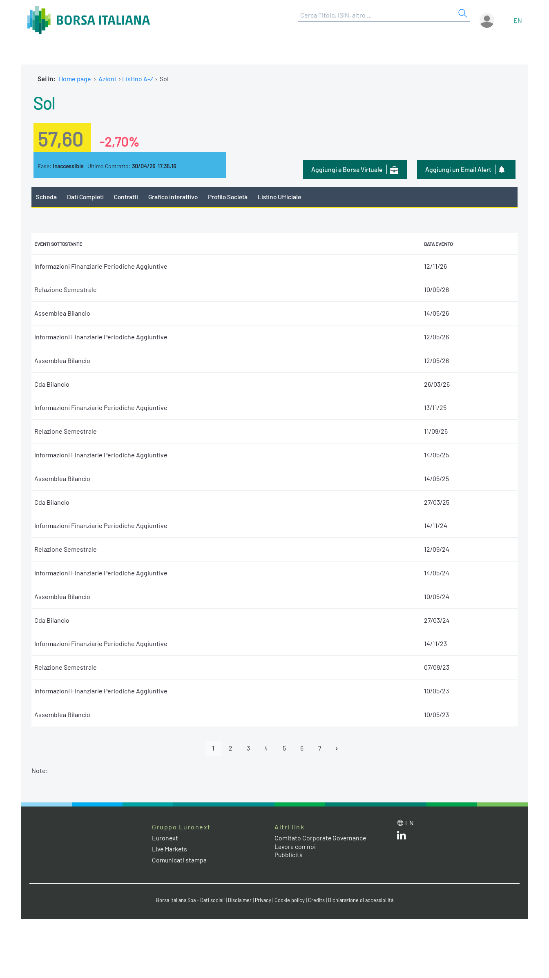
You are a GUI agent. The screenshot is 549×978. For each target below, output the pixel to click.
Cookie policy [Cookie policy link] (291, 900)
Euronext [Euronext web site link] (165, 838)
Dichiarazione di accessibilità (362, 900)
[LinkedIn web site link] (401, 837)
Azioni (107, 78)
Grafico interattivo (175, 197)
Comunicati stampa (179, 860)
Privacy (263, 900)
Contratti (127, 197)
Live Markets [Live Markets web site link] (170, 849)
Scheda (46, 197)
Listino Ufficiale (285, 197)
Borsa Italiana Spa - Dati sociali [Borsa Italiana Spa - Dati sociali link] (188, 900)
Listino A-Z (138, 78)
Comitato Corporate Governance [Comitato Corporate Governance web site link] (321, 838)
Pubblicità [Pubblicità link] (288, 855)
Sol (44, 102)
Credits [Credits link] (317, 900)
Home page (75, 78)
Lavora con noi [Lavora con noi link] (295, 847)
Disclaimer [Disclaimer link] (240, 900)
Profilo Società (231, 197)
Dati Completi (86, 197)
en (517, 20)
